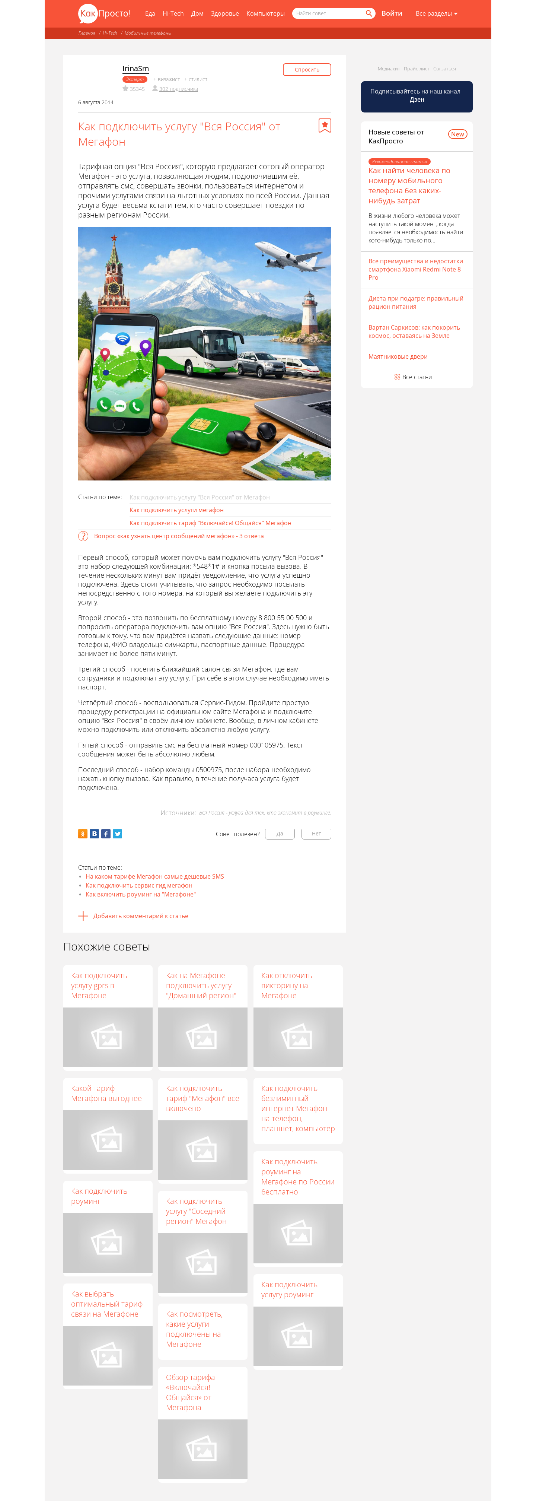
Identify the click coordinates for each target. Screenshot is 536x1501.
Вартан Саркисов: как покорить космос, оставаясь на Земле (414, 331)
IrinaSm (135, 68)
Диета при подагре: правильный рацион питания (415, 302)
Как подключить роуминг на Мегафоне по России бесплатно (298, 1178)
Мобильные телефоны (148, 33)
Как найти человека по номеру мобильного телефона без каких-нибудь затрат (409, 185)
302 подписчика (178, 88)
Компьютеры (265, 13)
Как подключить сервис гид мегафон (139, 885)
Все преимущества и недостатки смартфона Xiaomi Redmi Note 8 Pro (415, 269)
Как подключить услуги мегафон (177, 510)
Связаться (444, 68)
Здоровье (225, 13)
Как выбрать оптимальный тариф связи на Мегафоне (131, 1304)
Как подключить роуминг (99, 1196)
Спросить (307, 69)
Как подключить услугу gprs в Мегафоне (99, 985)
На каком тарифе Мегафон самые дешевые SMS (155, 876)
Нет (316, 833)
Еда (150, 13)
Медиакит (389, 68)
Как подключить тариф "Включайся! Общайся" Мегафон (210, 523)
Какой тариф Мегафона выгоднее (106, 1093)
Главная (87, 33)
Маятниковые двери (398, 356)
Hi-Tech (173, 13)
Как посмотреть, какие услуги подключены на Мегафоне (194, 1329)
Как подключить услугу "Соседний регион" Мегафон (196, 1211)
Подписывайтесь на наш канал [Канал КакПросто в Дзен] (416, 95)
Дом (197, 13)
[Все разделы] (437, 13)
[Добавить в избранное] (325, 125)
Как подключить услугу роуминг (265, 1291)
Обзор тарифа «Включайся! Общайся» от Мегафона (191, 1393)
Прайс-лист (417, 68)
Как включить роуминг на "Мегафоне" (141, 894)
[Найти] (368, 13)
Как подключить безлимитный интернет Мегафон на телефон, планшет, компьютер (298, 1108)
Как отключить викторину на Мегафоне (287, 985)
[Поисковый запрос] (334, 13)
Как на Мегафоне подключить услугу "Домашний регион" (201, 985)
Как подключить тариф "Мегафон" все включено (203, 1098)
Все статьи (417, 377)
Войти (392, 13)
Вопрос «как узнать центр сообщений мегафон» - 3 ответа (179, 536)
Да (280, 833)
